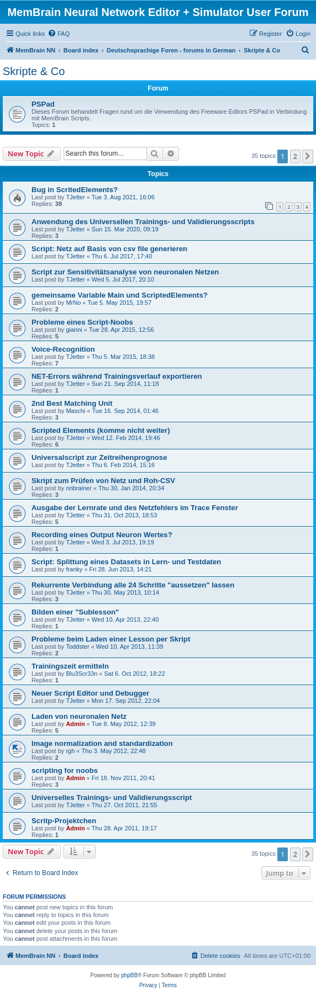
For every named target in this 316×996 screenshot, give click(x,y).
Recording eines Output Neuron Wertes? (101, 535)
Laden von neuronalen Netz (79, 716)
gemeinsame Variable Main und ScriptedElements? (119, 295)
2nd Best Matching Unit (72, 403)
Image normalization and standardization (102, 743)
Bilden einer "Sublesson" (75, 612)
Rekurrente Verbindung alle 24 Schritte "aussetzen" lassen (132, 585)
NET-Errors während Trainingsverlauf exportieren (116, 376)
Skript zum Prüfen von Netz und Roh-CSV (103, 480)
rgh (70, 751)
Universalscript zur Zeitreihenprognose (99, 457)
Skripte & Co (34, 71)
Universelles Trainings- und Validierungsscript (111, 797)
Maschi (75, 410)
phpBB (129, 975)
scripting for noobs (64, 770)
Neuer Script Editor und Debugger (90, 693)
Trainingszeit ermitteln (70, 666)
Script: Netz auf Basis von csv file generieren (109, 249)
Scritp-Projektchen (63, 821)
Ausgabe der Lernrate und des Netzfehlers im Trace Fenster (134, 508)
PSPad (43, 104)
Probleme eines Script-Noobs (82, 322)
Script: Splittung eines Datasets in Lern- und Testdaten (126, 562)
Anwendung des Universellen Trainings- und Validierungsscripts (143, 222)
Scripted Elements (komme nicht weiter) (100, 430)
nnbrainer (78, 488)
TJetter (75, 197)
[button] (307, 156)
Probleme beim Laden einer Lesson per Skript (110, 639)
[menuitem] (59, 33)
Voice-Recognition (63, 349)
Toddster (77, 646)
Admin (75, 723)
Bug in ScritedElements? (74, 190)
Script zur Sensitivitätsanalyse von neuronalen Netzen (125, 272)
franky (74, 569)
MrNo (73, 302)
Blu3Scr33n (81, 673)
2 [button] (295, 156)
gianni (74, 329)
